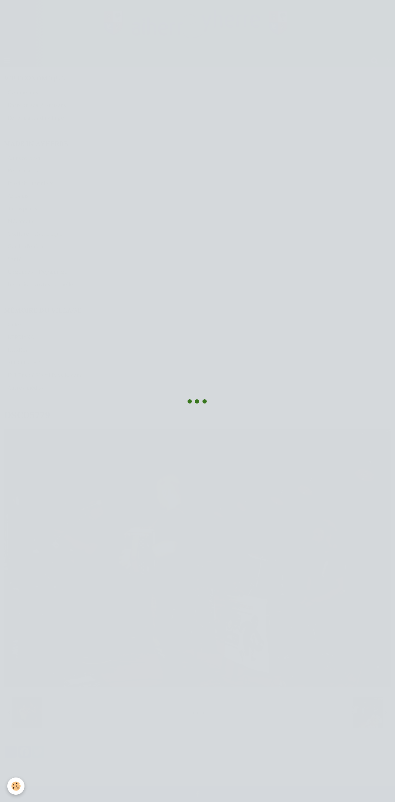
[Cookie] (16, 786)
